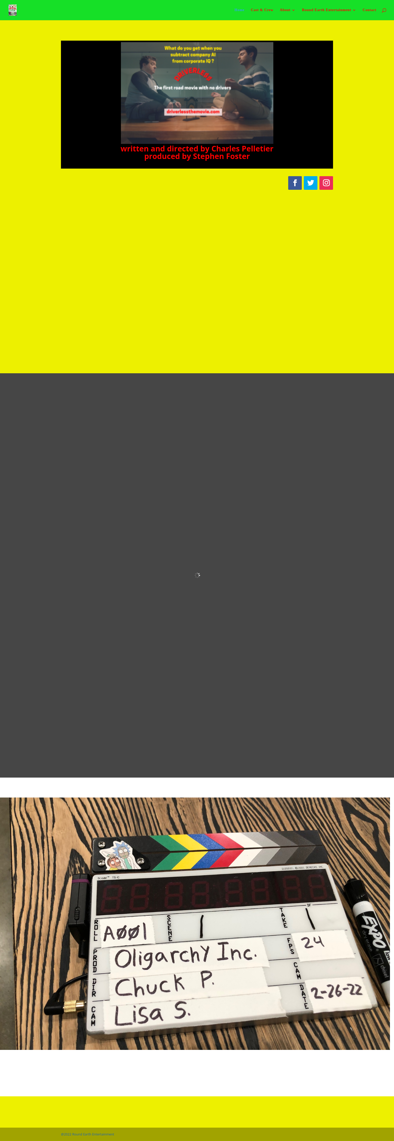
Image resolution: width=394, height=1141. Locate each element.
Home (240, 10)
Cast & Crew (262, 10)
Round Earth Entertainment (326, 10)
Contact (369, 10)
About (285, 10)
